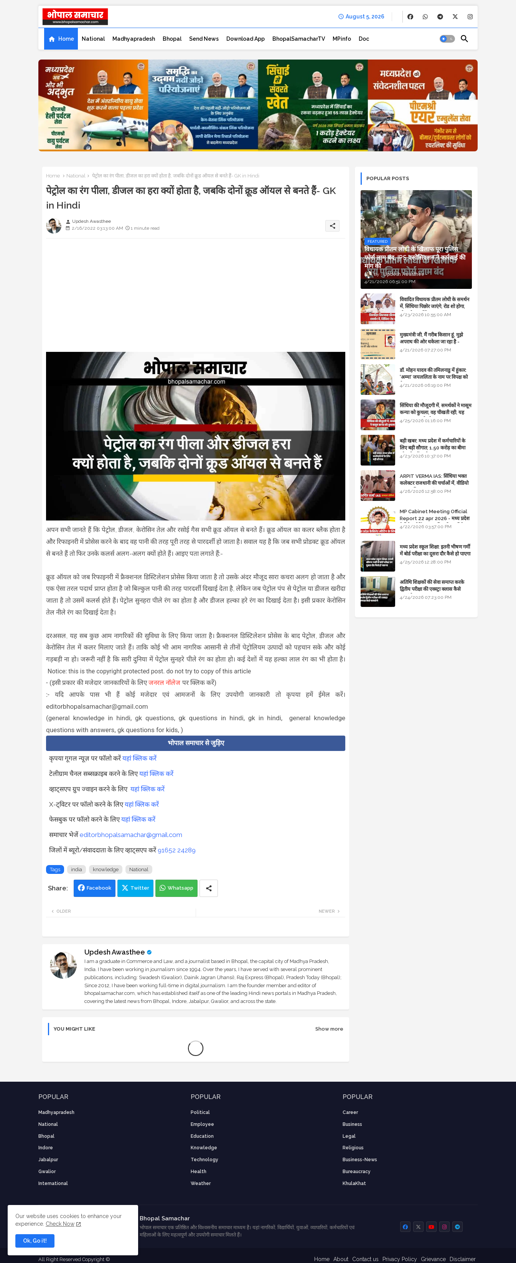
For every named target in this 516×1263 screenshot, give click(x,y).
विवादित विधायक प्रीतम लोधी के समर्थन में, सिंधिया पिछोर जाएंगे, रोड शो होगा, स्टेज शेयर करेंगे (434, 306)
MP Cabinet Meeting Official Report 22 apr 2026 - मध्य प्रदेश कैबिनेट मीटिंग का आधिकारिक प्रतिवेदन (435, 518)
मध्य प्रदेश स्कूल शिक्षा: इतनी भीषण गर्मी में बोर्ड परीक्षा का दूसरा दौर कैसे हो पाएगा (435, 550)
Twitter (139, 888)
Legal (349, 1136)
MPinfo (342, 39)
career (350, 1112)
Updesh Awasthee (114, 952)
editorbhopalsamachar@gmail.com (131, 835)
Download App (245, 39)
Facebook (99, 888)
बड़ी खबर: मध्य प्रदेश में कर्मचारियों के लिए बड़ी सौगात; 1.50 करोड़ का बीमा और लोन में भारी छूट (432, 447)
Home (66, 39)
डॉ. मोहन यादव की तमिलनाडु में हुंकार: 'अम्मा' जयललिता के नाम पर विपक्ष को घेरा (434, 377)
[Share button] (208, 888)
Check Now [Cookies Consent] (60, 1224)
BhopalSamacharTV (298, 39)
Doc (364, 39)
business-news (360, 1159)
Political (200, 1112)
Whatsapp (180, 888)
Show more (329, 1029)
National (93, 39)
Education (202, 1136)
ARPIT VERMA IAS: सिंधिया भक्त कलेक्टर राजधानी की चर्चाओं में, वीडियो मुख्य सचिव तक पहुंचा (434, 483)
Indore (45, 1147)
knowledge (106, 869)
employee (202, 1124)
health (198, 1171)
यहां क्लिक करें (139, 758)
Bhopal (172, 39)
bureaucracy (357, 1171)
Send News (204, 39)
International (53, 1183)
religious (353, 1147)
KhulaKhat (354, 1183)
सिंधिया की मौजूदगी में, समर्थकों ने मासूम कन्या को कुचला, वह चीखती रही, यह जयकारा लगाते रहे (435, 412)
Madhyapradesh (133, 39)
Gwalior (47, 1171)
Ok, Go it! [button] (35, 1241)
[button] (447, 39)
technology (204, 1159)
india (76, 869)
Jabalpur (48, 1159)
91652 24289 (177, 850)
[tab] (61, 39)
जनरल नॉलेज (164, 682)
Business (352, 1124)
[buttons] (410, 17)
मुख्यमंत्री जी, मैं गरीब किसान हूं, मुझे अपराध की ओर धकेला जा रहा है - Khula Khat (431, 341)
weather (201, 1183)
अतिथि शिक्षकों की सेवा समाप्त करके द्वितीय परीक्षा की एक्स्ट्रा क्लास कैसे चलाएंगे (432, 589)
